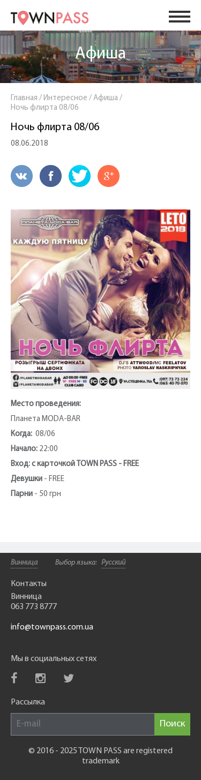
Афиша (100, 54)
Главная (24, 98)
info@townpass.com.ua (52, 627)
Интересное (65, 98)
